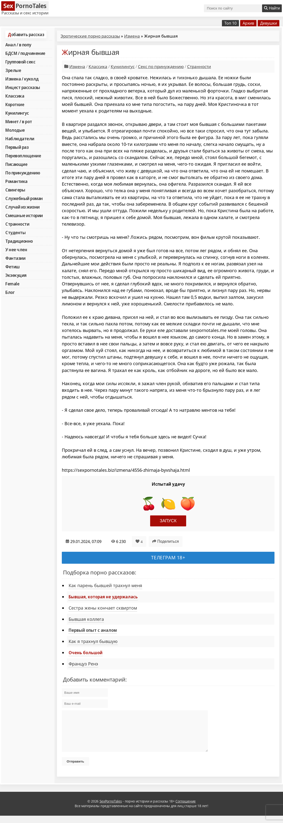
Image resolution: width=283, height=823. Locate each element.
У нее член (16, 249)
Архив (248, 23)
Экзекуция (16, 275)
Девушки (268, 23)
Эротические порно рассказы (90, 36)
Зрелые (13, 70)
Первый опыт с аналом (93, 630)
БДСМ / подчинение (25, 53)
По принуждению (22, 173)
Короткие (14, 104)
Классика (14, 96)
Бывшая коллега (86, 619)
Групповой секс (20, 62)
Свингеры (15, 190)
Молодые (15, 130)
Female (12, 284)
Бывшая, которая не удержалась (103, 597)
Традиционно (19, 241)
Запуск (168, 520)
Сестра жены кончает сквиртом (103, 608)
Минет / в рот (18, 121)
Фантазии (15, 258)
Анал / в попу (18, 45)
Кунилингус (17, 113)
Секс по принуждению (161, 66)
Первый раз (16, 147)
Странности (17, 224)
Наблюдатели (19, 138)
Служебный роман (24, 198)
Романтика (16, 181)
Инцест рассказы (22, 87)
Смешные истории (24, 215)
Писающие (16, 164)
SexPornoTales (111, 808)
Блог (10, 292)
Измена (132, 36)
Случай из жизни (22, 207)
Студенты (15, 232)
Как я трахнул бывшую (93, 641)
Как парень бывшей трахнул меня (105, 585)
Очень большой (85, 652)
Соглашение (185, 808)
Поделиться (165, 541)
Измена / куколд (22, 79)
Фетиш (12, 267)
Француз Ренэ (83, 664)
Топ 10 (230, 23)
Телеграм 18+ (168, 557)
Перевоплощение (23, 156)
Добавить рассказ (26, 34)
